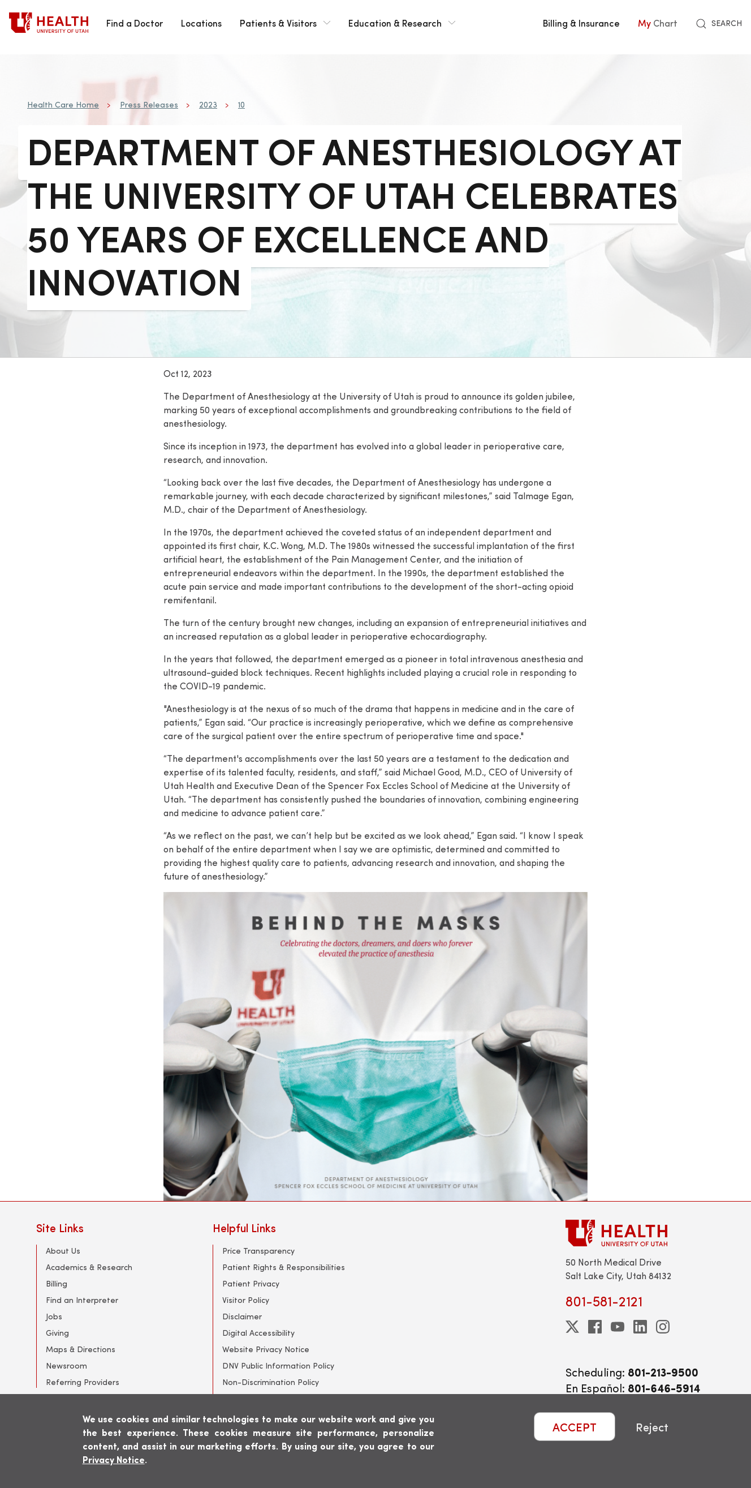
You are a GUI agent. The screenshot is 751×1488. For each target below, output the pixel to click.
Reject (652, 1426)
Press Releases (149, 104)
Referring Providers (82, 1381)
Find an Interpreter (82, 1299)
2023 (208, 104)
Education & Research (401, 22)
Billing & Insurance (581, 22)
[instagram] (663, 1326)
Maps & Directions (80, 1349)
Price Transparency (258, 1250)
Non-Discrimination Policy (270, 1381)
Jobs (54, 1316)
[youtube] (617, 1326)
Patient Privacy (250, 1283)
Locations (201, 22)
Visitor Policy (245, 1299)
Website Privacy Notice (265, 1349)
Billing (56, 1283)
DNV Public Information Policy (278, 1365)
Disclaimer (242, 1316)
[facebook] (595, 1326)
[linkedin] (640, 1326)
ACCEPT (575, 1426)
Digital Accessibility (258, 1332)
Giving (57, 1332)
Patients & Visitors (285, 22)
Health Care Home (63, 104)
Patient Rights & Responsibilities (283, 1267)
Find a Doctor (134, 22)
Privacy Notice (114, 1459)
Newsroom (66, 1365)
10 (241, 104)
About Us (63, 1250)
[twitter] (572, 1326)
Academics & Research (89, 1267)
